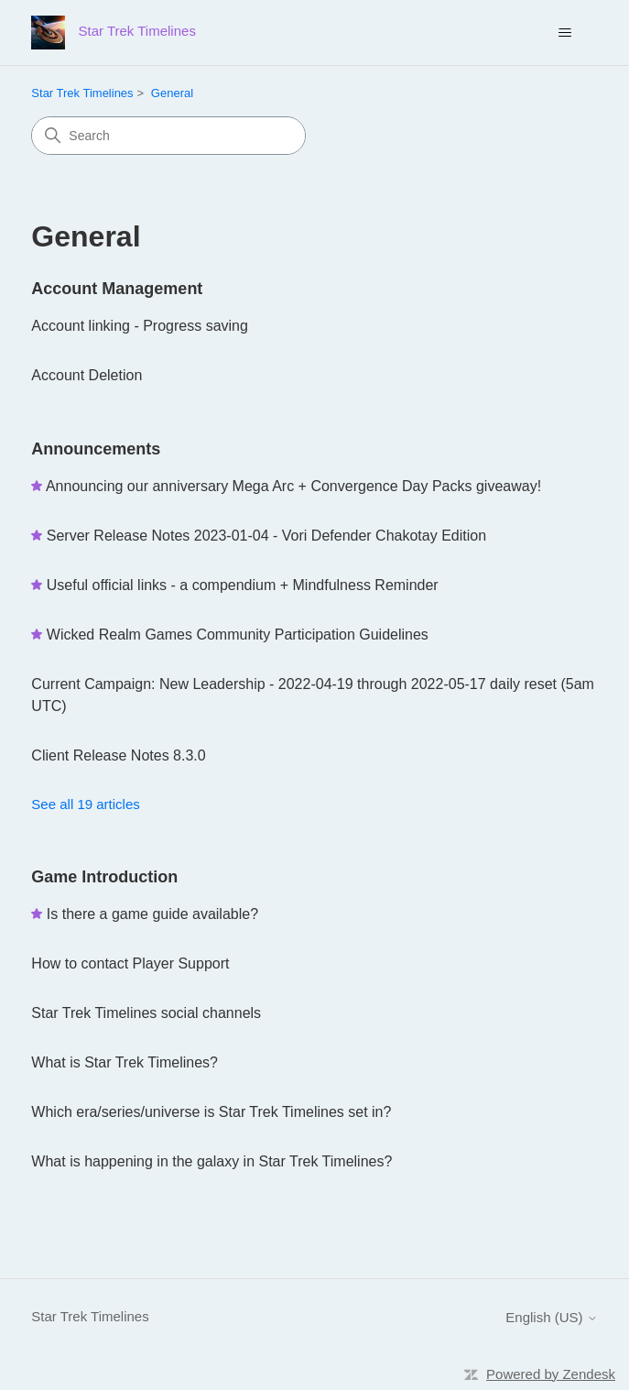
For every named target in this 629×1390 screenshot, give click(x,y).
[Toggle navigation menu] (565, 33)
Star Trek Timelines (82, 93)
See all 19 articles (85, 804)
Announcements (95, 449)
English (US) (551, 1317)
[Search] (168, 135)
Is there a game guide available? (152, 914)
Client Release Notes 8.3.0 (118, 755)
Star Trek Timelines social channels (146, 1013)
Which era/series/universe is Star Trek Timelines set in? (211, 1112)
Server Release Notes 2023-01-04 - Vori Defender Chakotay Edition (266, 535)
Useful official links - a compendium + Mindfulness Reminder (243, 585)
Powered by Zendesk (550, 1374)
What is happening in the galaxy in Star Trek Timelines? (211, 1161)
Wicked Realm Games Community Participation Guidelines (237, 634)
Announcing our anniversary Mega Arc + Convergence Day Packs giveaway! (293, 486)
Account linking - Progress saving (139, 326)
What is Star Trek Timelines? (124, 1062)
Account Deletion (86, 375)
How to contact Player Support (130, 963)
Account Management (116, 288)
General (172, 93)
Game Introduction (104, 877)
